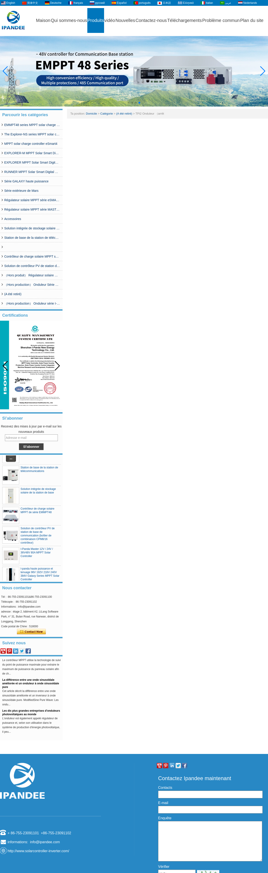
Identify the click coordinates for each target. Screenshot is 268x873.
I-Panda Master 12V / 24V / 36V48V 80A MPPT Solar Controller (37, 554)
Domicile (91, 113)
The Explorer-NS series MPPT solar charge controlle (32, 134)
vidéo (109, 20)
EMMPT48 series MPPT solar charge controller (32, 125)
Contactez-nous (151, 20)
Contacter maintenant (31, 632)
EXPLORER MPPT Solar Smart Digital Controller (32, 162)
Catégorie (106, 113)
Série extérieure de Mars (21, 190)
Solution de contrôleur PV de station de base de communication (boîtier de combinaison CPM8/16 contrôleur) (32, 266)
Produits (96, 20)
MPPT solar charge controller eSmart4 (30, 143)
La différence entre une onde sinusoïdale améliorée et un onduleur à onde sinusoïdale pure (30, 684)
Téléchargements (184, 20)
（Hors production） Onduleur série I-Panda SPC (32, 303)
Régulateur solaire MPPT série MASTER (32, 209)
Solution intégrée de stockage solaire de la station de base (32, 228)
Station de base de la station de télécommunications (32, 237)
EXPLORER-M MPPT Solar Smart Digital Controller (32, 153)
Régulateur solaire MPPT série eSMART (32, 200)
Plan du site (252, 20)
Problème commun (221, 20)
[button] (129, 103)
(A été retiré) (12, 294)
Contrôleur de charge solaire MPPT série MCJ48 (32, 256)
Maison (43, 20)
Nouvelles (125, 20)
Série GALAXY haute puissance (26, 181)
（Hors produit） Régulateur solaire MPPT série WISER (32, 275)
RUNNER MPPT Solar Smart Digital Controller (32, 172)
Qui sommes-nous (69, 20)
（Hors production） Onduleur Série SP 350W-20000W (32, 284)
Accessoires (12, 219)
